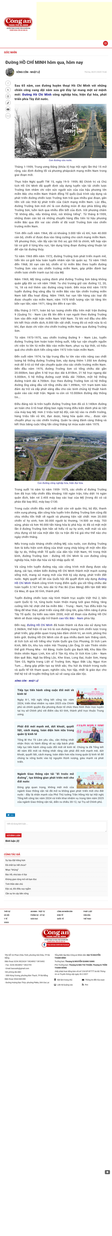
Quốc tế (60, 919)
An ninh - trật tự (38, 911)
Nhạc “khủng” (12, 870)
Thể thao (87, 919)
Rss (85, 985)
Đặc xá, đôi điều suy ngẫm (18, 888)
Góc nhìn (10, 52)
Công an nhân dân (64, 911)
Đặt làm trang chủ (63, 980)
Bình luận (12, 840)
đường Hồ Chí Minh (40, 625)
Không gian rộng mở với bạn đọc (21, 879)
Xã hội (6, 915)
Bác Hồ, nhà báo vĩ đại (16, 874)
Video (6, 922)
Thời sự (7, 911)
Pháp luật (87, 911)
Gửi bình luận (13, 835)
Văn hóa (86, 915)
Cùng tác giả (12, 854)
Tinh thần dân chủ (14, 884)
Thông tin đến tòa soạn (93, 980)
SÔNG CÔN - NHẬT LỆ (28, 72)
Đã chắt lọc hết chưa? (15, 865)
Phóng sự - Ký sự (38, 915)
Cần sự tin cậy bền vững (17, 893)
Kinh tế (60, 915)
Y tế (5, 919)
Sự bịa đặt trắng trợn (15, 860)
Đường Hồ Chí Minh (37, 94)
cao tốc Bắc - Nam (71, 618)
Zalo (10, 815)
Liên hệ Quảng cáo (63, 985)
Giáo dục (34, 919)
